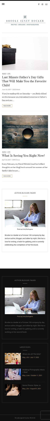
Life (8, 73)
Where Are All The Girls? (31, 354)
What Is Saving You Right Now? (23, 155)
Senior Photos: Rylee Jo (31, 385)
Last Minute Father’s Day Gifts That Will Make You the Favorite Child (24, 81)
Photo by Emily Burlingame (25, 229)
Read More (7, 105)
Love (27, 375)
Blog (4, 73)
